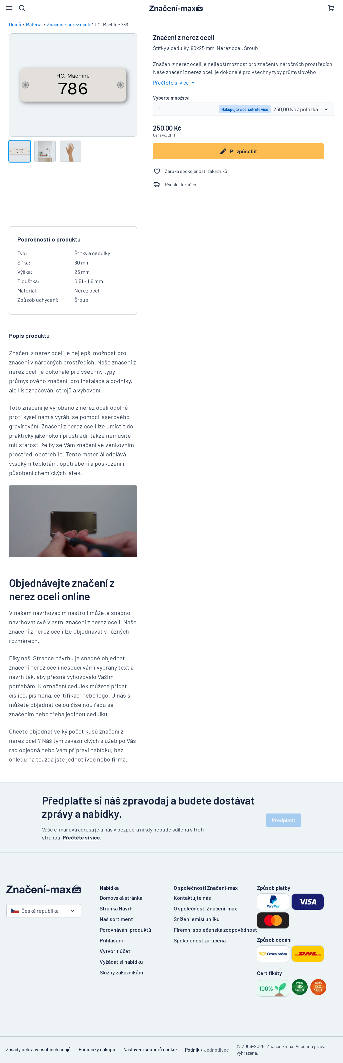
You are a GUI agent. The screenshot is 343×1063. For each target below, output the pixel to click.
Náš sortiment (116, 919)
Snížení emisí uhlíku (197, 919)
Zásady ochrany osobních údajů (38, 1049)
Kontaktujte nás (192, 897)
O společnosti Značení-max (205, 908)
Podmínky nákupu (97, 1049)
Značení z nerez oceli (68, 24)
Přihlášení (111, 940)
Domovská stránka (121, 897)
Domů (15, 24)
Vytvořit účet (115, 951)
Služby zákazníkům (121, 972)
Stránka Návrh (116, 908)
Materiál (34, 24)
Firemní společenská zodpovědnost (215, 929)
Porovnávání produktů (125, 929)
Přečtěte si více (175, 83)
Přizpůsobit (238, 151)
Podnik (192, 1050)
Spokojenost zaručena (200, 940)
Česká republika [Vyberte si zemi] (35, 910)
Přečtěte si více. (82, 837)
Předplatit (283, 820)
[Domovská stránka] (46, 888)
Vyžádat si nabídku (121, 961)
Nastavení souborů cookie (150, 1049)
